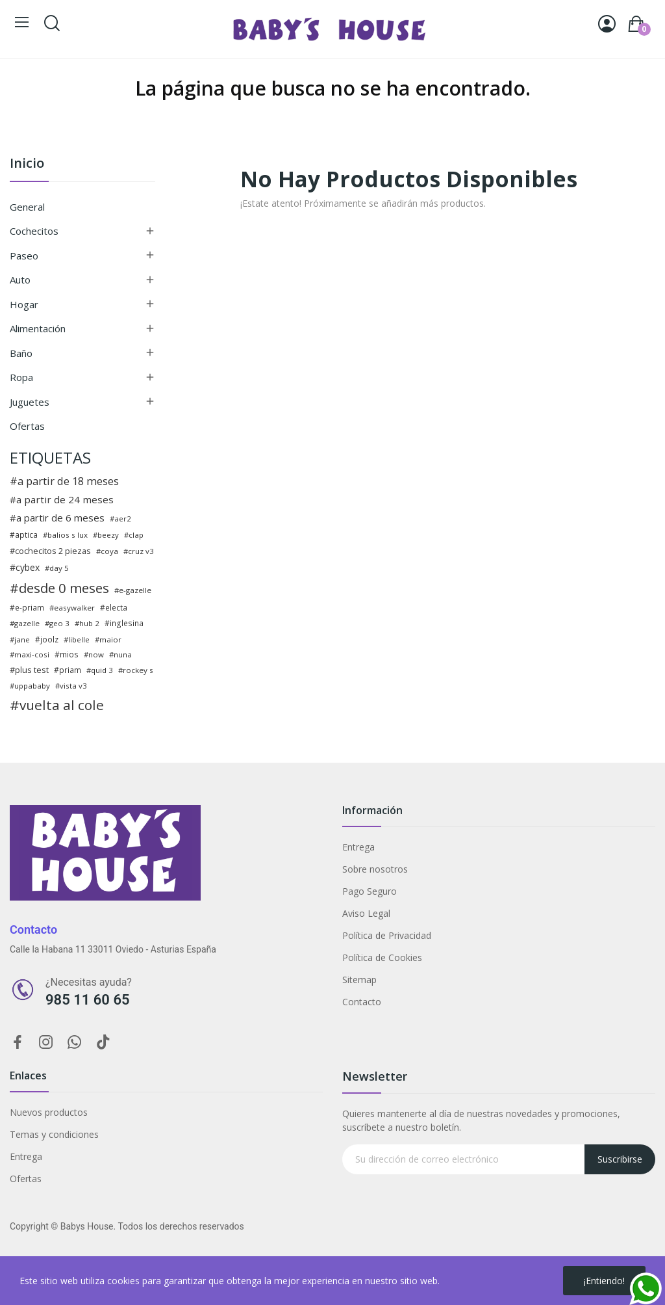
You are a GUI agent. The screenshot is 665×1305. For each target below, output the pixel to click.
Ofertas (27, 425)
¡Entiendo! (604, 1280)
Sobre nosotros (375, 869)
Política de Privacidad (386, 935)
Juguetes (29, 401)
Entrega (358, 847)
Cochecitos (34, 230)
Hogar (24, 304)
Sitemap (359, 979)
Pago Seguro (369, 891)
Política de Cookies (382, 957)
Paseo (24, 255)
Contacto (361, 1001)
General (27, 206)
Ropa (21, 377)
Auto (20, 279)
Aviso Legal (366, 913)
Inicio (27, 164)
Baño (21, 353)
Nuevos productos (49, 1112)
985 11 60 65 (87, 1000)
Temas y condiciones (54, 1134)
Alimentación (38, 328)
